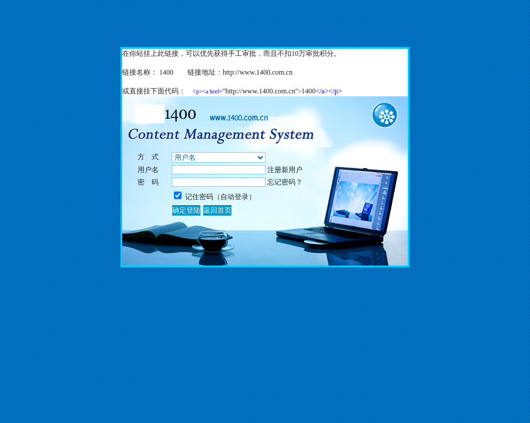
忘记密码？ (285, 182)
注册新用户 (285, 170)
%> (219, 157)
